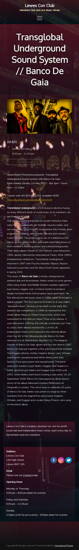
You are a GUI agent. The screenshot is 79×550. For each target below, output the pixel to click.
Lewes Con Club (39, 5)
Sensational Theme (64, 545)
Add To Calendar (24, 162)
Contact (27, 475)
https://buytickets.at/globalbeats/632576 (29, 199)
